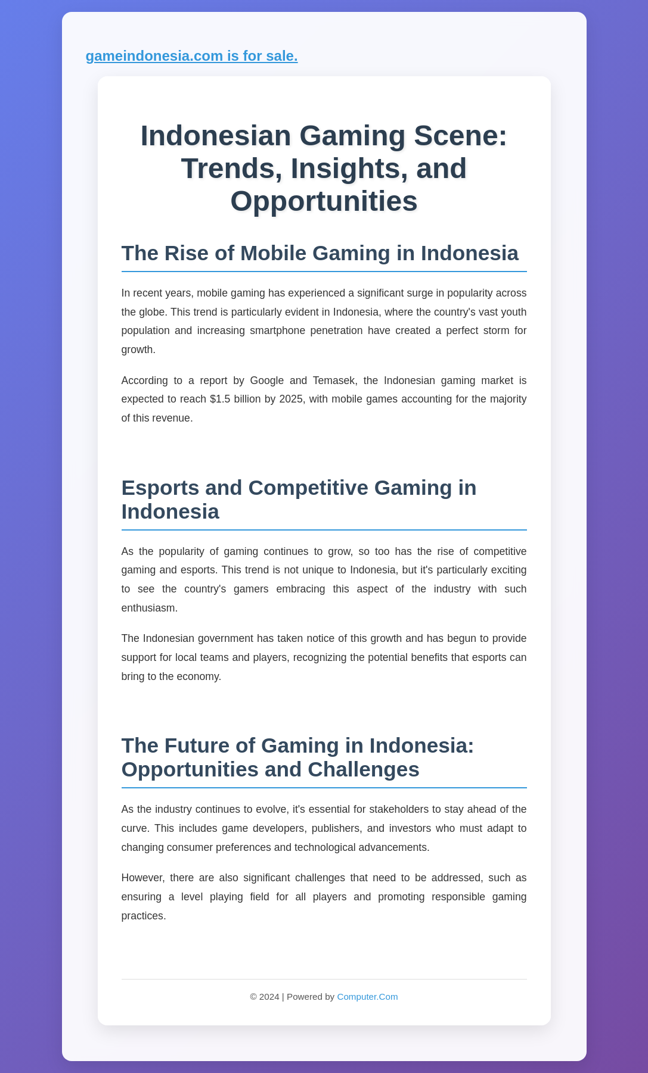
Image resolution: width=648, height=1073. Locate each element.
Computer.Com (367, 996)
